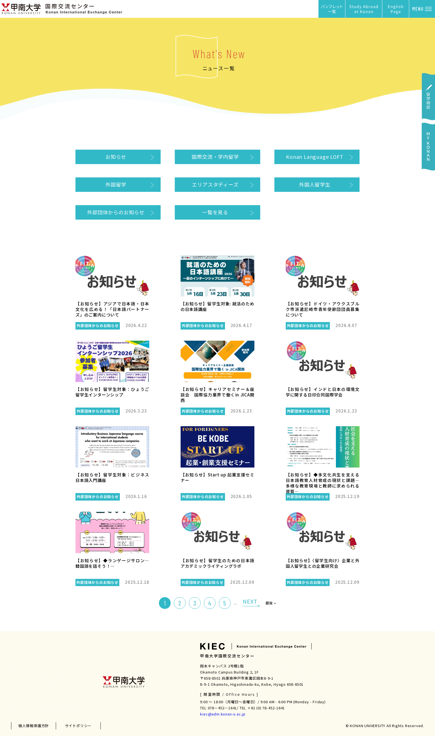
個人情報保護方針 (33, 725)
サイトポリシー (78, 725)
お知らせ (115, 156)
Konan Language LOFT (314, 156)
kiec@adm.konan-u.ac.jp (223, 714)
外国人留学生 (314, 184)
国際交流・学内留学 (215, 156)
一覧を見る (215, 212)
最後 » (270, 603)
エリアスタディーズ (215, 184)
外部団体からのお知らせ (116, 212)
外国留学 (115, 184)
